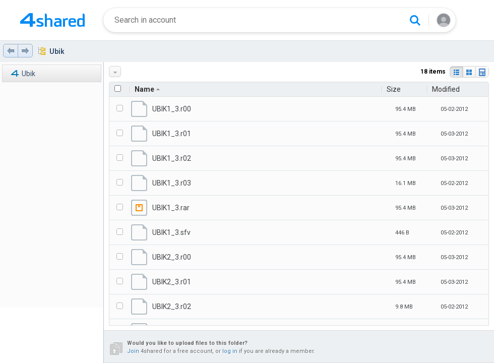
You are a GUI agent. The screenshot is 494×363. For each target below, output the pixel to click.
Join (133, 351)
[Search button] (415, 20)
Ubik (57, 51)
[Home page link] (52, 20)
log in (229, 351)
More (115, 72)
